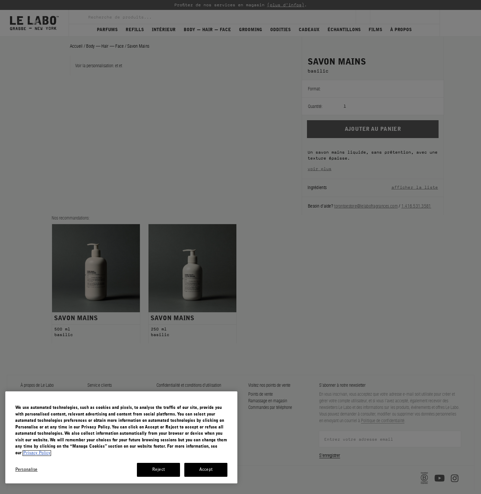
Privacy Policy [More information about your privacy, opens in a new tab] (36, 453)
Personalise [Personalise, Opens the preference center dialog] (26, 470)
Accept (205, 470)
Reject (158, 470)
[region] (121, 437)
